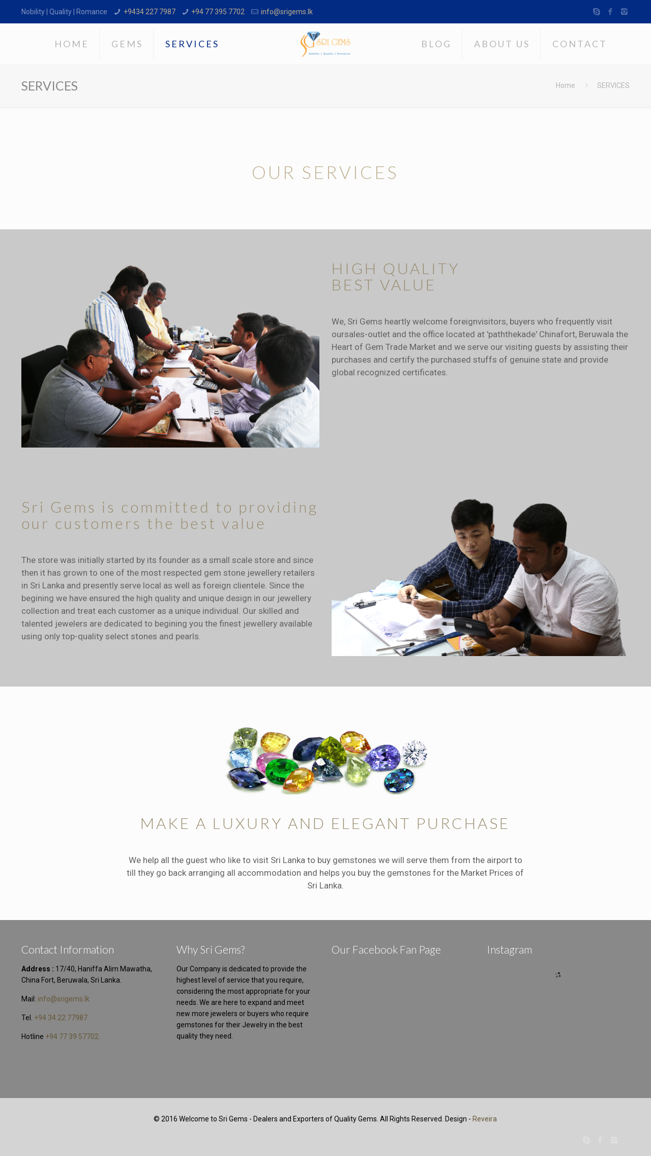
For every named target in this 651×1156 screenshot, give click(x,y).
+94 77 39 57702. (72, 1036)
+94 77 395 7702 (218, 12)
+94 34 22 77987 (60, 1018)
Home (565, 85)
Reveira (484, 1119)
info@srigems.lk (287, 12)
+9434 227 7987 (149, 12)
